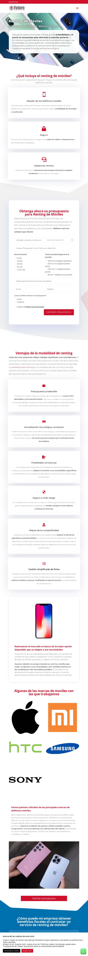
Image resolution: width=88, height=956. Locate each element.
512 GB (17, 267)
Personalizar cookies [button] (11, 951)
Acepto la (28, 309)
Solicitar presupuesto (44, 898)
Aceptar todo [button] (27, 951)
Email (16, 301)
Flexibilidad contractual (44, 463)
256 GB (17, 264)
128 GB (17, 261)
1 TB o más (18, 270)
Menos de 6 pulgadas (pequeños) (59, 261)
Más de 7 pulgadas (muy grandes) (59, 275)
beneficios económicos (23, 367)
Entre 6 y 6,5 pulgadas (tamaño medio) (58, 265)
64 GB (16, 258)
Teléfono (18, 304)
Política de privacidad (34, 309)
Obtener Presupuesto (59, 315)
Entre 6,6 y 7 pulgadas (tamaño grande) (58, 270)
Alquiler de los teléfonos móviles (44, 101)
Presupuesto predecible (44, 392)
